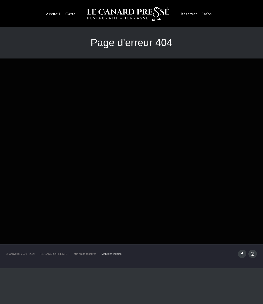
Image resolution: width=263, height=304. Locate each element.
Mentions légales (112, 253)
